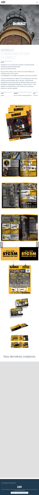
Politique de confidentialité (12, 482)
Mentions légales (4, 482)
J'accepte (13, 492)
